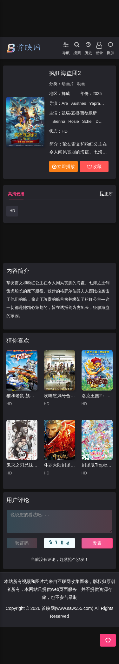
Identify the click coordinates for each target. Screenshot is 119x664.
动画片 (68, 83)
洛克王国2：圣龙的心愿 (97, 395)
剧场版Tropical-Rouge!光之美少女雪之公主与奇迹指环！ (97, 464)
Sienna (58, 121)
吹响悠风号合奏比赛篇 (59, 395)
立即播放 (63, 166)
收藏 (94, 166)
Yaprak (95, 103)
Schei (87, 121)
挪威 (66, 93)
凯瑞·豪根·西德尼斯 (79, 113)
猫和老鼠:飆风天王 (21, 395)
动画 (81, 83)
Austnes (78, 103)
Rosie (73, 121)
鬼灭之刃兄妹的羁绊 (21, 464)
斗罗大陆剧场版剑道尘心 (59, 464)
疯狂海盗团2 (65, 73)
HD (12, 211)
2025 (97, 93)
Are (65, 103)
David (101, 121)
